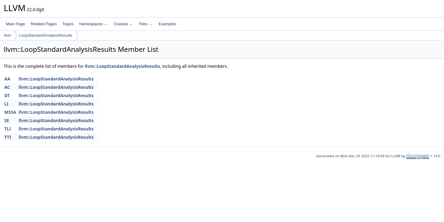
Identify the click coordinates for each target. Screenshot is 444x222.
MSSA (10, 112)
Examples (167, 24)
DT (7, 95)
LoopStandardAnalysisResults (45, 35)
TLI (7, 129)
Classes (123, 24)
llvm (7, 35)
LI (6, 104)
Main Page (15, 24)
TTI (7, 137)
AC (7, 87)
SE (6, 120)
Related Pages (43, 24)
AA (7, 79)
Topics (68, 24)
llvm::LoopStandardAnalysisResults (122, 66)
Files (145, 24)
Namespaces (93, 24)
